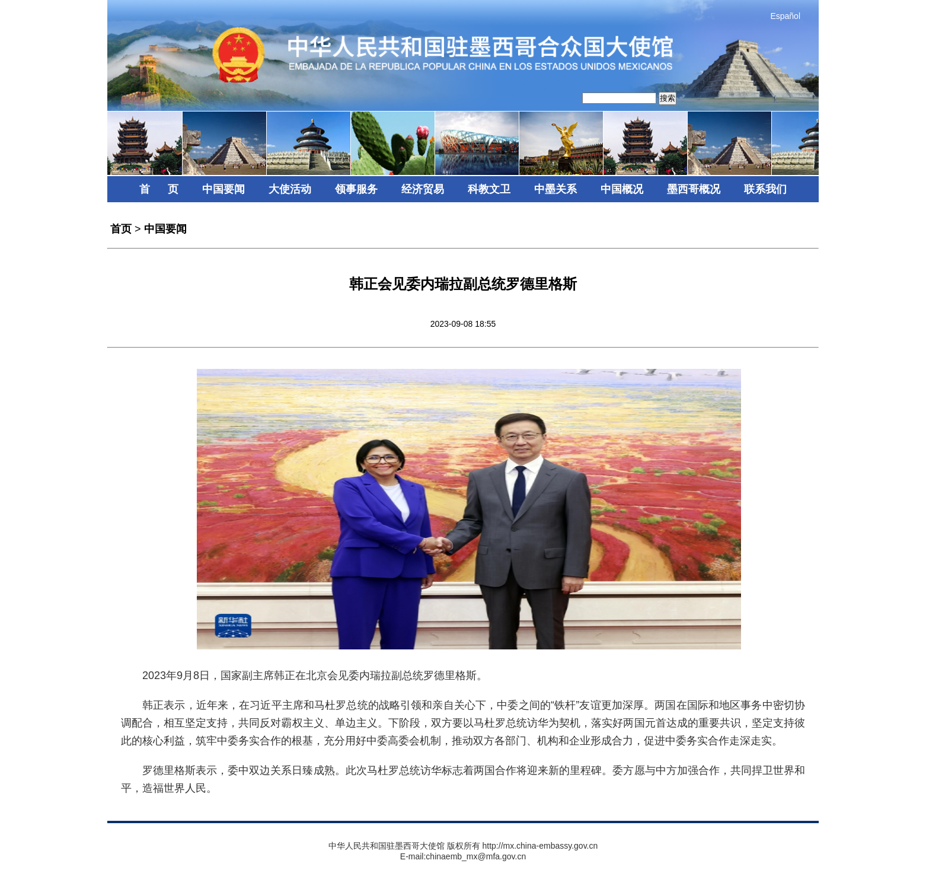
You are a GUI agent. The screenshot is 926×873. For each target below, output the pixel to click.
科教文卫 (489, 189)
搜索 (667, 98)
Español (785, 16)
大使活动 (290, 189)
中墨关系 (555, 189)
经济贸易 (422, 189)
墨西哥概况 (693, 189)
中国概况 (622, 189)
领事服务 (356, 189)
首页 (121, 229)
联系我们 (765, 189)
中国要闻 (223, 189)
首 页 (158, 189)
